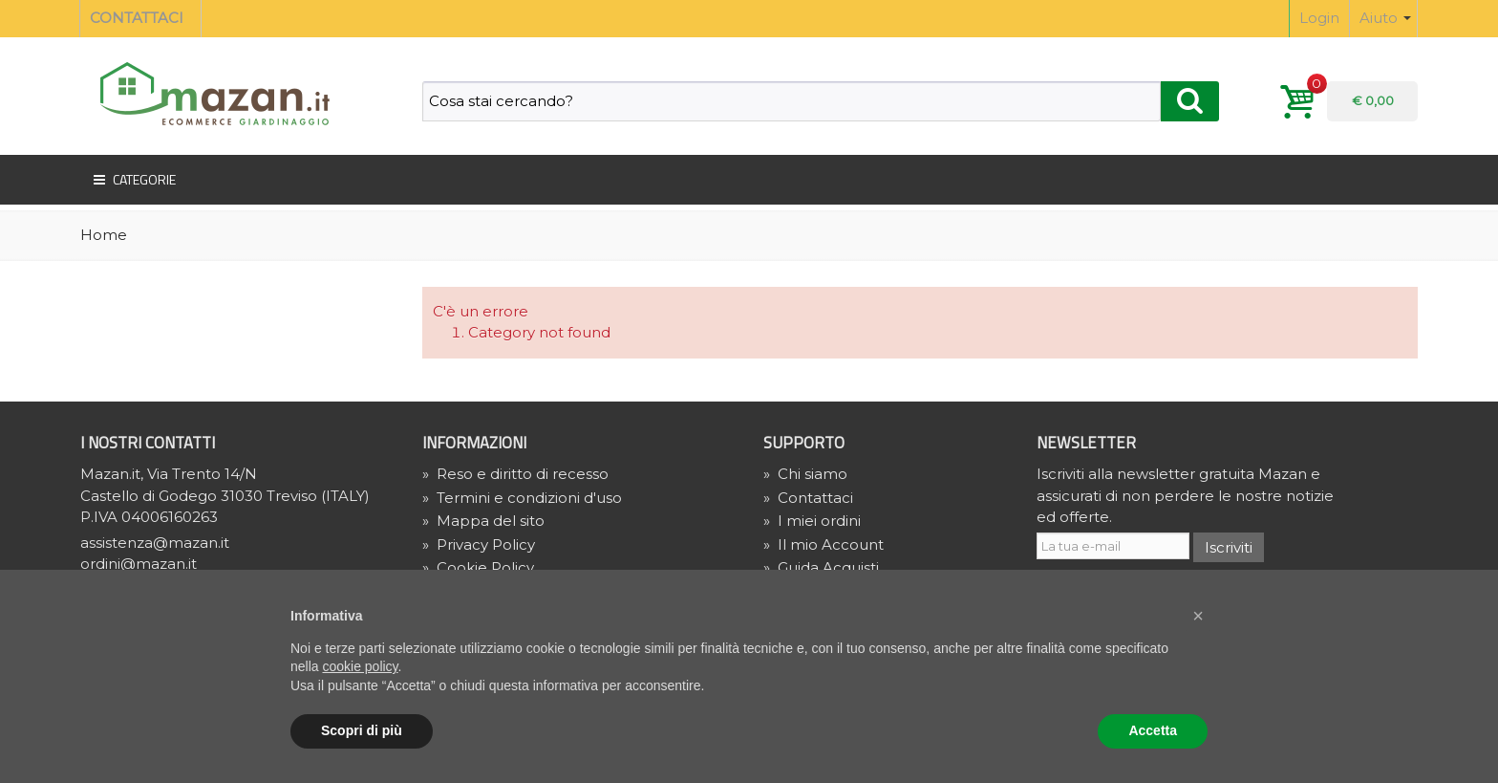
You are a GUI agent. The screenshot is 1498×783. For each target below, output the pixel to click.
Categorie (133, 180)
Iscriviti (1228, 547)
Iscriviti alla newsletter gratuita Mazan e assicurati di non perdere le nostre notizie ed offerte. (1185, 495)
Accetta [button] (1152, 730)
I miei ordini (812, 520)
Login (1319, 18)
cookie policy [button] (359, 666)
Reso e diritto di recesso (515, 474)
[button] (1198, 615)
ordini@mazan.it (138, 564)
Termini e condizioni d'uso (522, 498)
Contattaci (808, 498)
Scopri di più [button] (361, 730)
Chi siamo (805, 474)
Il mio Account (823, 544)
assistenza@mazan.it (154, 542)
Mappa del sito (483, 520)
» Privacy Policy (478, 544)
